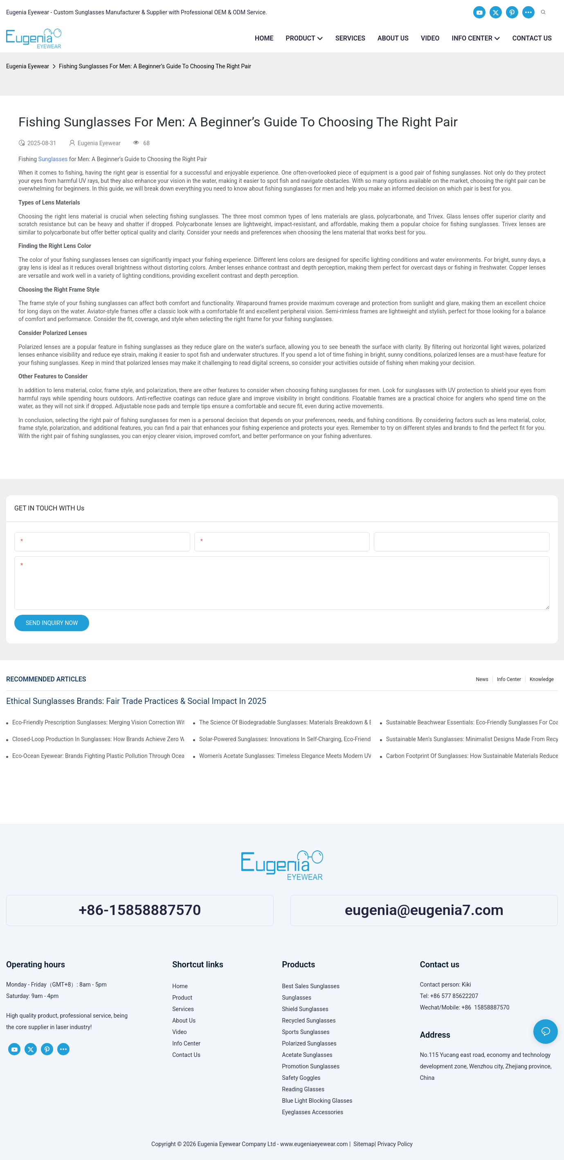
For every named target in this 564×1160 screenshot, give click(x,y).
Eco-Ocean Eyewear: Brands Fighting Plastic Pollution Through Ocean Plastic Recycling (98, 756)
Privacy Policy (395, 1144)
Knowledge (542, 679)
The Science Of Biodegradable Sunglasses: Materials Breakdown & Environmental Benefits (285, 722)
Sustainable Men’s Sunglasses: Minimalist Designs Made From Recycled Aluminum (472, 739)
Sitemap (362, 1144)
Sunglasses (53, 159)
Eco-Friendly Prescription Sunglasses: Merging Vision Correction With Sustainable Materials (98, 722)
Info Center (509, 679)
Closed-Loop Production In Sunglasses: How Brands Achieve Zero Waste (98, 739)
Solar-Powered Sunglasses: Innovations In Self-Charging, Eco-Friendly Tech (285, 739)
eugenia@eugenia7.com (424, 910)
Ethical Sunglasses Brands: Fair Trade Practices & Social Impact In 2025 (136, 701)
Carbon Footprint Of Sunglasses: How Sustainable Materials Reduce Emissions (472, 756)
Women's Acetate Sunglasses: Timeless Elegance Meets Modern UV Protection (285, 756)
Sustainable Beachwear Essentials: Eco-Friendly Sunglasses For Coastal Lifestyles (472, 722)
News (482, 679)
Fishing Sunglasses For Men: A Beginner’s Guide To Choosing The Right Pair (155, 66)
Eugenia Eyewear (27, 66)
